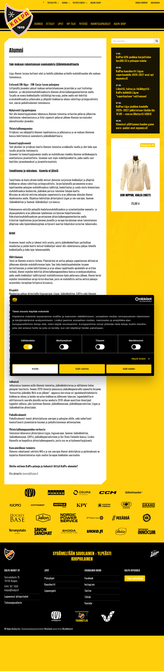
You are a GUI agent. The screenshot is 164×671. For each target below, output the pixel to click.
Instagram (89, 584)
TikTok (87, 597)
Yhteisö (83, 24)
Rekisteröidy (141, 2)
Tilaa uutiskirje (135, 578)
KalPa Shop (95, 2)
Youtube (88, 603)
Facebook (88, 578)
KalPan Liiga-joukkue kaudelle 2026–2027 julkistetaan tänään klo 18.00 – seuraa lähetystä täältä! (135, 110)
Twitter (88, 591)
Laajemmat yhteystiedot (16, 596)
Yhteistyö (53, 2)
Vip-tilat (71, 24)
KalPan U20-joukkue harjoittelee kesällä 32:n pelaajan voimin (133, 59)
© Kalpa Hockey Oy (12, 628)
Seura (66, 2)
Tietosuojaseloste (13, 602)
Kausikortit (49, 584)
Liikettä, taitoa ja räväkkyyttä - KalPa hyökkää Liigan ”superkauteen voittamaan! (133, 92)
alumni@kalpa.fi (30, 473)
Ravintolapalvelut (101, 24)
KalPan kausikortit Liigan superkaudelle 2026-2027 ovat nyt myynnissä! (135, 74)
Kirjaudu (155, 2)
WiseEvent (48, 628)
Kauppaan (147, 145)
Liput (60, 24)
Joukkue (38, 24)
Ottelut (50, 24)
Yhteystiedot (80, 2)
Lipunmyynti (50, 591)
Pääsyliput (49, 578)
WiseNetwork (67, 628)
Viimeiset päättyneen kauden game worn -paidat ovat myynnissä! (135, 126)
